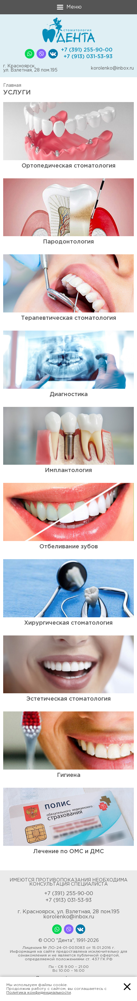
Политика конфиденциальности (38, 992)
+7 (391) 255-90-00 (87, 50)
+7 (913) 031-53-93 (88, 56)
